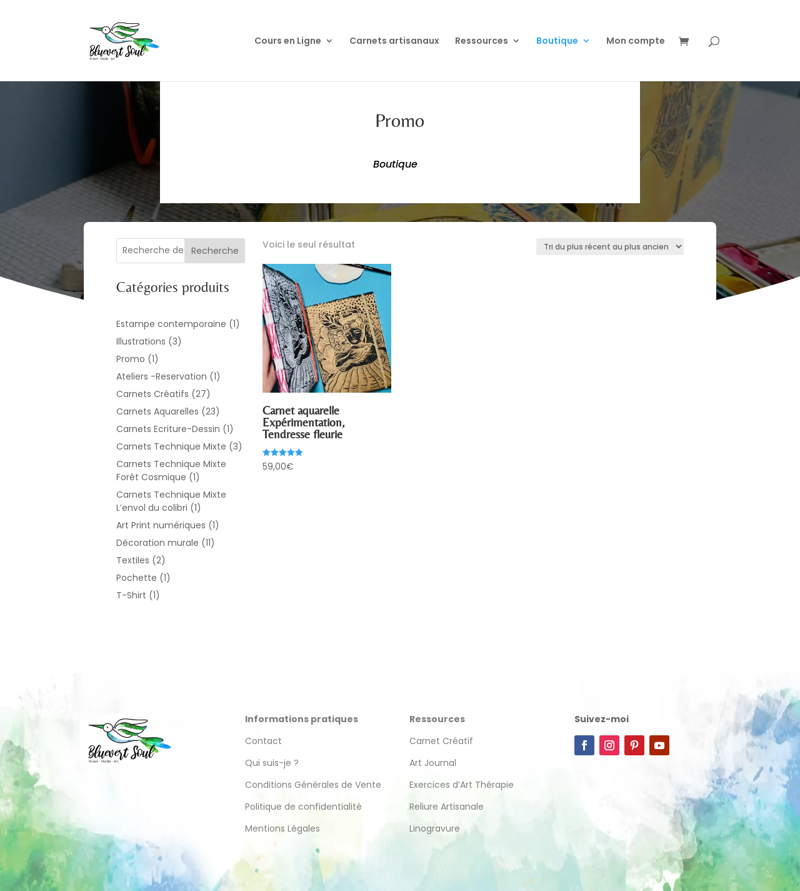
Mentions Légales (282, 828)
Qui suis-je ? (272, 763)
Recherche (215, 250)
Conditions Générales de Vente (313, 784)
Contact (263, 741)
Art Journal (432, 763)
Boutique (557, 41)
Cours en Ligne (287, 41)
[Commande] (610, 246)
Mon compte (635, 41)
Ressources (481, 41)
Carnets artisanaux (394, 41)
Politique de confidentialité (304, 806)
